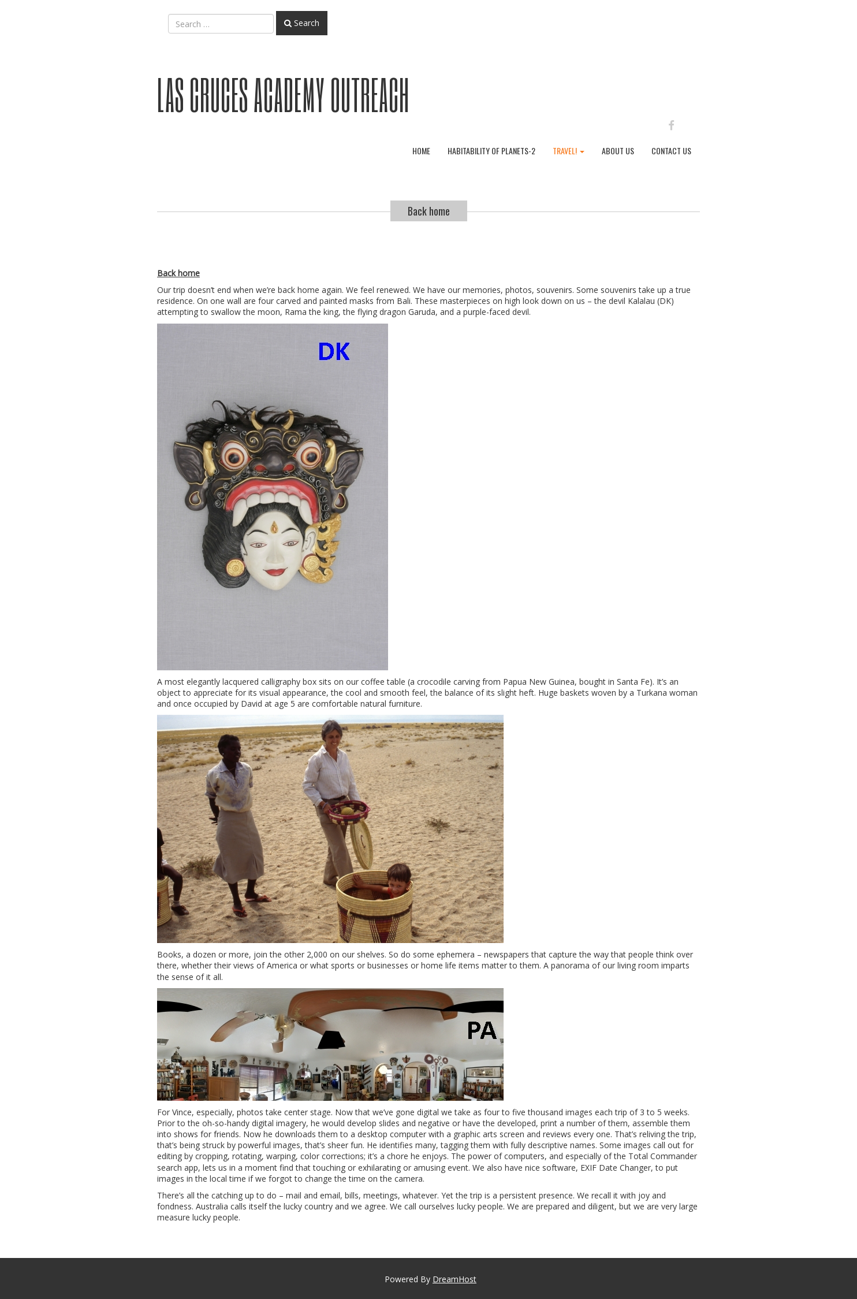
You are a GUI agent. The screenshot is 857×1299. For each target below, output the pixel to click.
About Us (618, 150)
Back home (429, 210)
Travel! (568, 150)
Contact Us (671, 150)
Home (421, 150)
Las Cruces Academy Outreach (283, 94)
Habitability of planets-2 (491, 150)
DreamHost (454, 1279)
